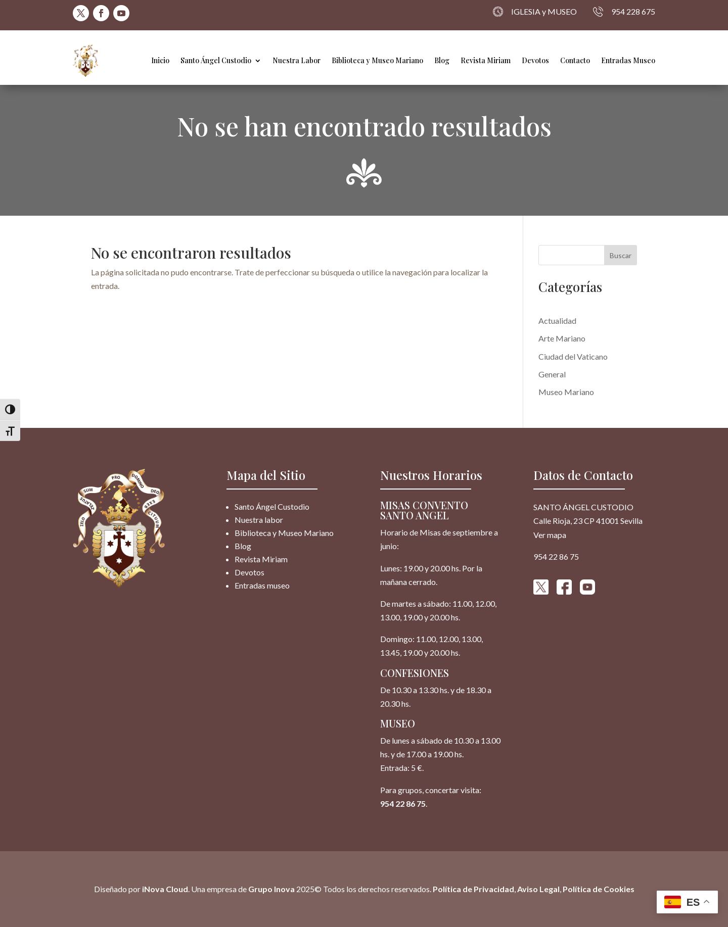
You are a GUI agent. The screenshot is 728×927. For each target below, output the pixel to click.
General (552, 374)
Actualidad (557, 320)
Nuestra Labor (296, 60)
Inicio (160, 60)
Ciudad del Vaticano (573, 356)
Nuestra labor (259, 519)
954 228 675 (624, 12)
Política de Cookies (598, 889)
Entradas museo (262, 585)
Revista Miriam (486, 60)
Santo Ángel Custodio (215, 60)
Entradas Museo (628, 60)
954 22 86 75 (403, 803)
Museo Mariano (566, 392)
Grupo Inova (271, 889)
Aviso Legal (538, 889)
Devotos (535, 60)
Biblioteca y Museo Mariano (377, 60)
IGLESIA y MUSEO (535, 12)
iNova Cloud (164, 889)
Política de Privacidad (473, 889)
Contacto (575, 60)
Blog (441, 60)
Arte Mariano (561, 338)
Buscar (620, 255)
